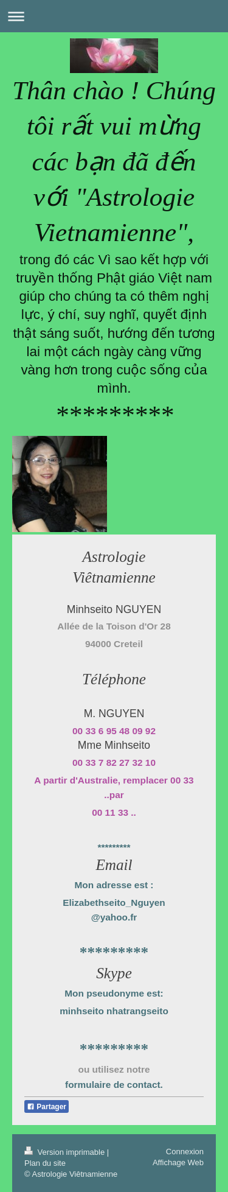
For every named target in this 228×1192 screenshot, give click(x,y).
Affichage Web (178, 1162)
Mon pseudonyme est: (113, 993)
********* (114, 847)
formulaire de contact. (114, 1084)
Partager (46, 1107)
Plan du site (45, 1163)
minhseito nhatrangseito (114, 1011)
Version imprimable (65, 1152)
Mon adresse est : (113, 885)
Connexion (185, 1151)
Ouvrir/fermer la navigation (114, 16)
